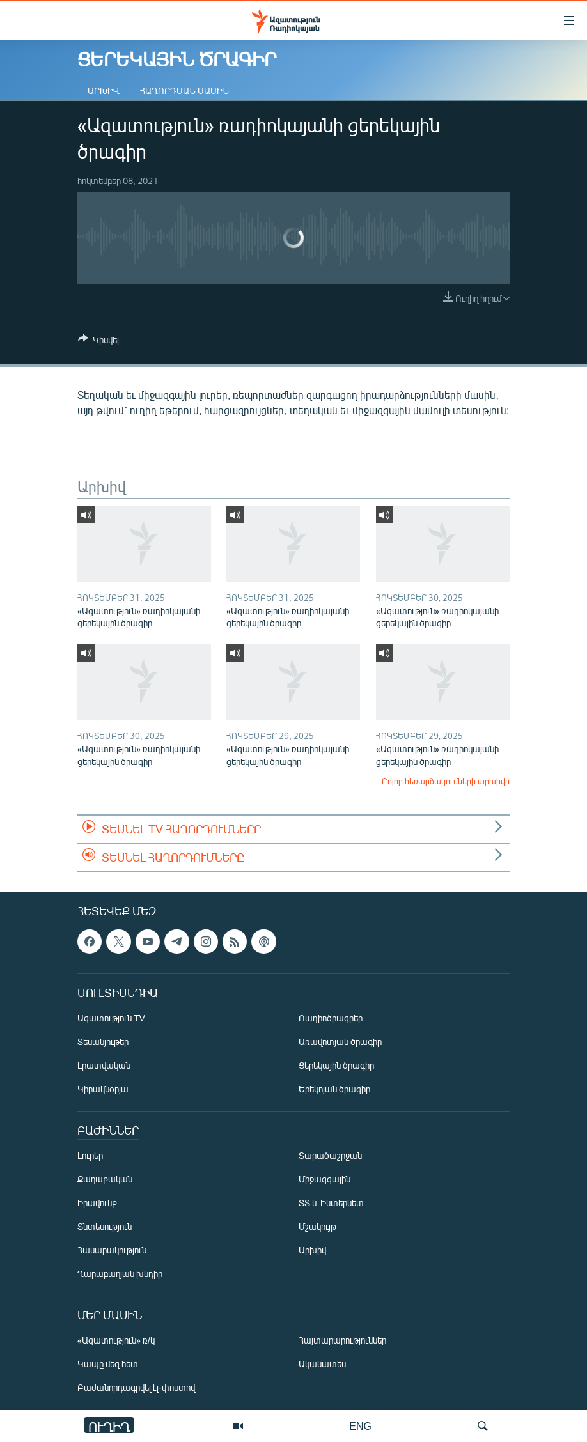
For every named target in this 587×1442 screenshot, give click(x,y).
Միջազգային (324, 1179)
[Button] (98, 341)
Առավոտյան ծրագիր (340, 1041)
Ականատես (322, 1363)
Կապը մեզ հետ (107, 1363)
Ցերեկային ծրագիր (336, 1065)
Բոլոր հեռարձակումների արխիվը (446, 781)
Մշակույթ (317, 1226)
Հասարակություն (111, 1249)
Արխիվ (104, 90)
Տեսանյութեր (103, 1041)
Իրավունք (97, 1202)
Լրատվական (103, 1065)
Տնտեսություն (104, 1226)
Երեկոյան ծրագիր (334, 1088)
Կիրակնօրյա (103, 1088)
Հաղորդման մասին (184, 90)
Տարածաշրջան (330, 1155)
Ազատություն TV (111, 1017)
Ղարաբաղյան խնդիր (119, 1273)
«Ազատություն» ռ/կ (116, 1340)
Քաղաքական (104, 1179)
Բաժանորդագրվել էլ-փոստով (136, 1387)
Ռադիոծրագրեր (331, 1017)
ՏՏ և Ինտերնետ (331, 1202)
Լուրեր (90, 1155)
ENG (360, 1426)
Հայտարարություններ (342, 1340)
